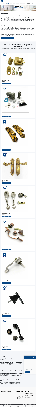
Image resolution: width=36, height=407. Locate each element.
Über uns (11, 3)
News (14, 3)
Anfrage (2, 395)
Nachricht (2, 394)
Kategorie (24, 404)
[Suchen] (32, 3)
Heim (22, 404)
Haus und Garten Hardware (10, 395)
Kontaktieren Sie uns (22, 3)
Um (26, 404)
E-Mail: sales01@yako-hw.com (19, 396)
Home (3, 3)
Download (17, 3)
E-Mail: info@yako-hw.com (19, 397)
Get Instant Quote (6, 83)
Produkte (7, 3)
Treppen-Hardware (9, 394)
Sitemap (34, 404)
